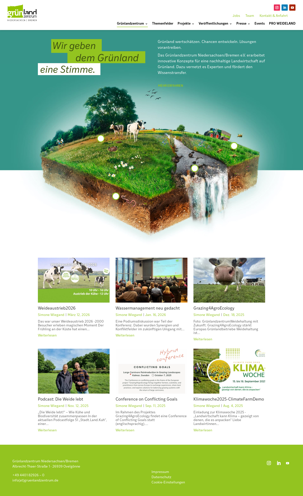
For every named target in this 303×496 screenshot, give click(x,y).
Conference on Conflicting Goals (146, 399)
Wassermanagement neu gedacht (148, 308)
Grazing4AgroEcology (213, 308)
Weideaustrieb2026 (57, 308)
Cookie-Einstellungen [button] (168, 482)
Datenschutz (161, 477)
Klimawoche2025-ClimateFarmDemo (228, 399)
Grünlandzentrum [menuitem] (130, 23)
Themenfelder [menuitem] (162, 23)
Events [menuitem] (259, 23)
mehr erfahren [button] (170, 86)
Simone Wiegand (51, 315)
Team (249, 16)
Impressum (160, 472)
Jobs (236, 16)
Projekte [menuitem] (184, 23)
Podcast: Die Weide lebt (60, 399)
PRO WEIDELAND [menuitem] (282, 23)
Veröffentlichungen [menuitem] (213, 23)
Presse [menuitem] (241, 23)
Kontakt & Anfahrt (274, 16)
